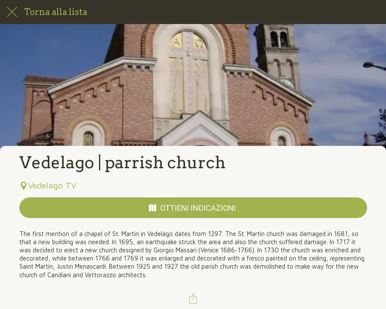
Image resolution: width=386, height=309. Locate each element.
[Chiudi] (12, 12)
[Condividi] (193, 298)
